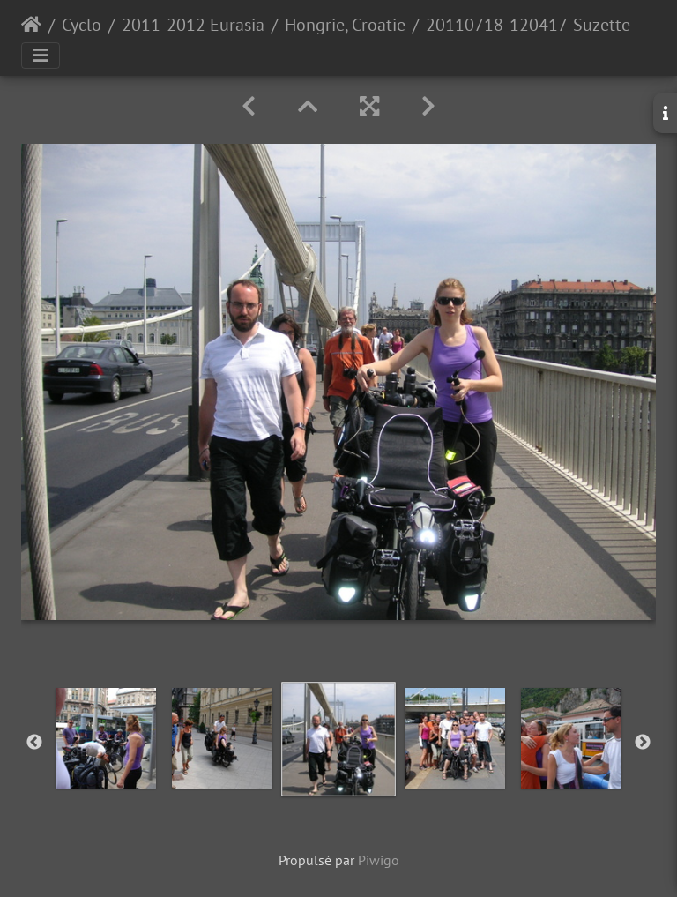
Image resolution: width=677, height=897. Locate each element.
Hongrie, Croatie (345, 24)
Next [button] (642, 742)
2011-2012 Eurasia (193, 24)
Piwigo (378, 860)
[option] (106, 738)
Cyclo (81, 24)
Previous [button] (34, 742)
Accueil (31, 24)
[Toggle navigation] (40, 55)
